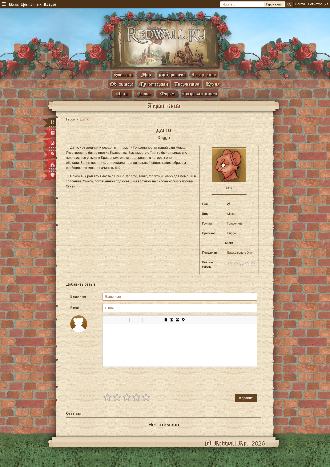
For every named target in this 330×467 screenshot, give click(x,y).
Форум (167, 93)
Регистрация (318, 4)
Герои (70, 119)
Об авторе (121, 84)
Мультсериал (153, 84)
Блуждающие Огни (240, 252)
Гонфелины (235, 223)
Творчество (186, 84)
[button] (107, 319)
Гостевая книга (199, 93)
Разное (144, 93)
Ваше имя (78, 296)
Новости (123, 74)
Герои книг (203, 74)
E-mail (75, 308)
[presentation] (225, 378)
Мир (146, 74)
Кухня (213, 84)
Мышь (231, 213)
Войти (300, 4)
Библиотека (172, 74)
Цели (122, 93)
